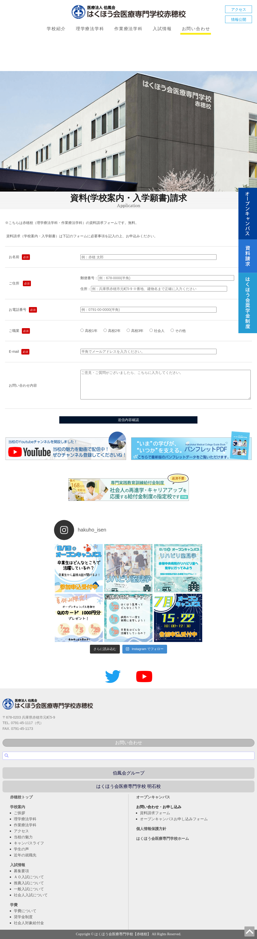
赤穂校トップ (21, 797)
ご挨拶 (19, 813)
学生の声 (21, 849)
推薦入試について (29, 883)
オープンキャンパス (153, 797)
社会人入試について (31, 895)
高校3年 (137, 331)
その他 (178, 331)
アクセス (238, 9)
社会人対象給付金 (29, 923)
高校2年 (114, 331)
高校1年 (90, 331)
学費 (14, 905)
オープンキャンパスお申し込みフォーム (174, 819)
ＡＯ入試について (29, 877)
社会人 (158, 331)
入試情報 (162, 28)
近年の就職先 (25, 855)
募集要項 (21, 871)
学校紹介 (56, 28)
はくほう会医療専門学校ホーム (162, 838)
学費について (25, 911)
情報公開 (238, 19)
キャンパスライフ (29, 843)
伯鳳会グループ (128, 773)
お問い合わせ (196, 28)
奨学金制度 (23, 917)
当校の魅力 (23, 837)
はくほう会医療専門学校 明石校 (128, 786)
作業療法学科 (128, 28)
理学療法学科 (90, 28)
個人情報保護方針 (151, 829)
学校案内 (17, 807)
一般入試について (29, 889)
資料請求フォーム (155, 813)
